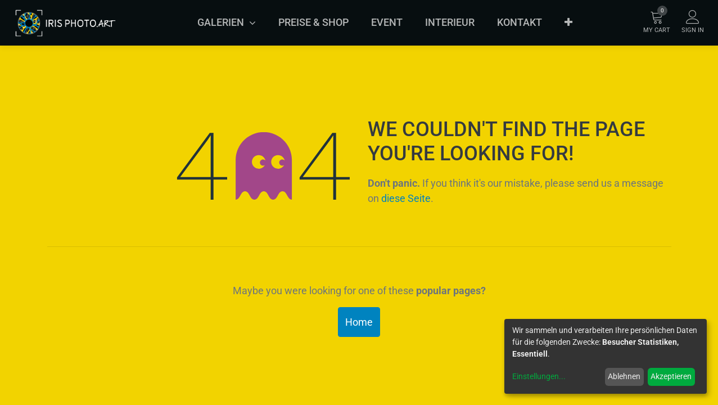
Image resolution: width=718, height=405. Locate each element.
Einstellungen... (539, 376)
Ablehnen (624, 376)
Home (359, 322)
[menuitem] (313, 22)
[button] (568, 22)
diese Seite (406, 198)
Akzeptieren (671, 376)
